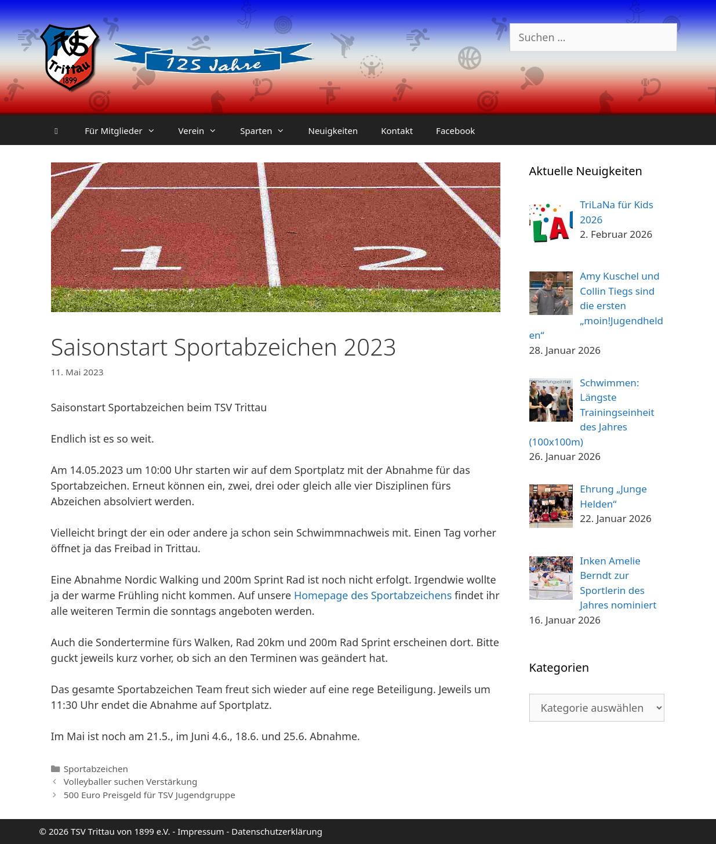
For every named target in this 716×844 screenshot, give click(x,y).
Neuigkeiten (333, 130)
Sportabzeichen (96, 768)
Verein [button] (204, 130)
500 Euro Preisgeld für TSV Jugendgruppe (149, 794)
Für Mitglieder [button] (125, 130)
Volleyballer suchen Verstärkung (131, 781)
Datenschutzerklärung (276, 831)
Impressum (200, 831)
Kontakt (397, 130)
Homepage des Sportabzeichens (373, 595)
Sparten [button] (268, 130)
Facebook (455, 130)
